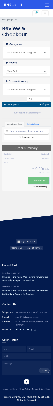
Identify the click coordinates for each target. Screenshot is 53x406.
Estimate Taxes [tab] (33, 124)
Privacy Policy (24, 389)
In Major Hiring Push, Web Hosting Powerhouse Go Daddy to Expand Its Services (25, 279)
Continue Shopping (40, 187)
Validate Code (26, 137)
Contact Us (16, 247)
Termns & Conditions (41, 389)
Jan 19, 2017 (15, 273)
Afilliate (13, 389)
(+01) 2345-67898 (24, 312)
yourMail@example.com (27, 317)
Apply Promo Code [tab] (14, 124)
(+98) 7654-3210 (40, 312)
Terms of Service (33, 247)
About (5, 389)
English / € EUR (26, 241)
